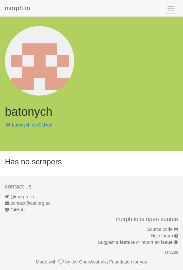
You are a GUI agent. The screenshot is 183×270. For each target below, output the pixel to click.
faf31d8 (171, 252)
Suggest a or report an (136, 242)
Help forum (162, 235)
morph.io (17, 8)
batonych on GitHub (32, 125)
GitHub (17, 209)
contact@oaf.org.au (30, 203)
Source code (160, 229)
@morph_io (22, 196)
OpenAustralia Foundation (105, 261)
